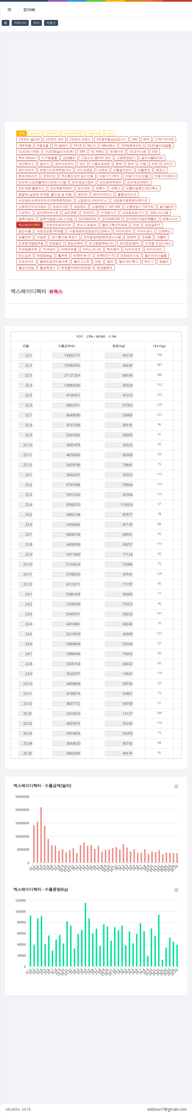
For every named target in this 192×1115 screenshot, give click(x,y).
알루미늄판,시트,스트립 (56, 219)
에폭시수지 (170, 219)
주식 (36, 22)
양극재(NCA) (87, 219)
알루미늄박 (26, 219)
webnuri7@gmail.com (167, 1109)
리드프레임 (84, 170)
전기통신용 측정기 (65, 237)
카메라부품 (69, 249)
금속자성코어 (64, 163)
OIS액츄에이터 (131, 145)
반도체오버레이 (138, 182)
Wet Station (27, 157)
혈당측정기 (47, 267)
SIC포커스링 (137, 151)
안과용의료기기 (133, 212)
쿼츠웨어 (113, 249)
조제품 (146, 237)
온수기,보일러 (86, 225)
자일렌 (41, 237)
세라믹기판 (60, 206)
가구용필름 (49, 157)
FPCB (78, 145)
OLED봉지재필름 (159, 145)
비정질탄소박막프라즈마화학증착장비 (45, 200)
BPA (146, 139)
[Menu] (176, 786)
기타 (110, 133)
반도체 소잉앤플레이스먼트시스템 (42, 182)
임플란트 (24, 237)
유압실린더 (152, 225)
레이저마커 (26, 170)
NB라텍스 (108, 145)
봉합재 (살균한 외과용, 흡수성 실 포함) (45, 194)
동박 (119, 163)
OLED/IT (52, 133)
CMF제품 (24, 145)
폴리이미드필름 (156, 255)
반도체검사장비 (83, 182)
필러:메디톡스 (129, 261)
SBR (82, 151)
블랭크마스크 (126, 194)
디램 (143, 163)
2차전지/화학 (72, 133)
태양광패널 (44, 255)
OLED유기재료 (28, 151)
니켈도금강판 (100, 163)
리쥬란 (103, 170)
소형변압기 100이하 (140, 206)
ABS (135, 139)
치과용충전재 (27, 249)
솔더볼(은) (167, 206)
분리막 (82, 194)
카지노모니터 (91, 249)
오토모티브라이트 (58, 225)
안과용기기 (108, 212)
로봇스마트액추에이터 (55, 170)
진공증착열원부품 (31, 243)
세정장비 (80, 206)
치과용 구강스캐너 (158, 243)
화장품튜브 (104, 267)
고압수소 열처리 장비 (96, 157)
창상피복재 (75, 243)
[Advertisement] (96, 74)
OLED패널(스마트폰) (59, 151)
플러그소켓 (81, 261)
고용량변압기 (126, 157)
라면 (155, 163)
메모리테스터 (27, 176)
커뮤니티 (20, 22)
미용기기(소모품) (137, 176)
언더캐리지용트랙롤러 (141, 219)
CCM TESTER (164, 139)
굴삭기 (44, 163)
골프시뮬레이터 (152, 157)
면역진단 (49, 176)
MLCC (91, 145)
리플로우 (144, 170)
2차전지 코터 (55, 139)
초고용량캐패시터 (101, 243)
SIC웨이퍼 (116, 151)
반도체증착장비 (61, 188)
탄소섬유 (24, 255)
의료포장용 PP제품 (50, 231)
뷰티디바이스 (102, 194)
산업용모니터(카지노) (92, 200)
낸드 (82, 163)
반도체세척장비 (110, 182)
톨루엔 (62, 255)
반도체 (35, 133)
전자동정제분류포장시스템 (102, 237)
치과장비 (49, 249)
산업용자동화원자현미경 (130, 200)
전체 (21, 133)
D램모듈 (43, 145)
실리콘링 (70, 212)
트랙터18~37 (82, 255)
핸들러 (164, 261)
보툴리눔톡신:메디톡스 (142, 188)
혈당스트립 (26, 267)
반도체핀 (84, 188)
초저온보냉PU (129, 243)
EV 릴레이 (61, 145)
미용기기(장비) (164, 176)
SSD (155, 151)
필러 (110, 261)
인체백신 (164, 231)
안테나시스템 (159, 212)
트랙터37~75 (106, 255)
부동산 (51, 22)
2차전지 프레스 (80, 139)
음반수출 (24, 231)
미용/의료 (94, 133)
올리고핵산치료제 (114, 225)
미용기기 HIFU (109, 176)
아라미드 (88, 212)
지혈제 (161, 237)
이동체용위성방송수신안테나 (89, 231)
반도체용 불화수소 (31, 188)
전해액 (131, 237)
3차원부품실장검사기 (111, 139)
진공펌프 (55, 243)
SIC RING (97, 151)
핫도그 (149, 261)
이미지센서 (123, 231)
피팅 (98, 261)
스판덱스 (24, 212)
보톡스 (100, 188)
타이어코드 (133, 249)
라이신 (168, 163)
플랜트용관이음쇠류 (54, 261)
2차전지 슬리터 (29, 139)
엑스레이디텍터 (29, 225)
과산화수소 (26, 163)
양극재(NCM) (111, 219)
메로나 (160, 170)
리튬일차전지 (122, 170)
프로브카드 (26, 261)
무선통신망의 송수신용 (77, 176)
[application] (96, 832)
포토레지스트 (129, 255)
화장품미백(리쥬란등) (76, 267)
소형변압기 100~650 (106, 206)
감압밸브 (69, 157)
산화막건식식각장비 (32, 206)
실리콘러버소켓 (48, 212)
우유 (136, 225)
